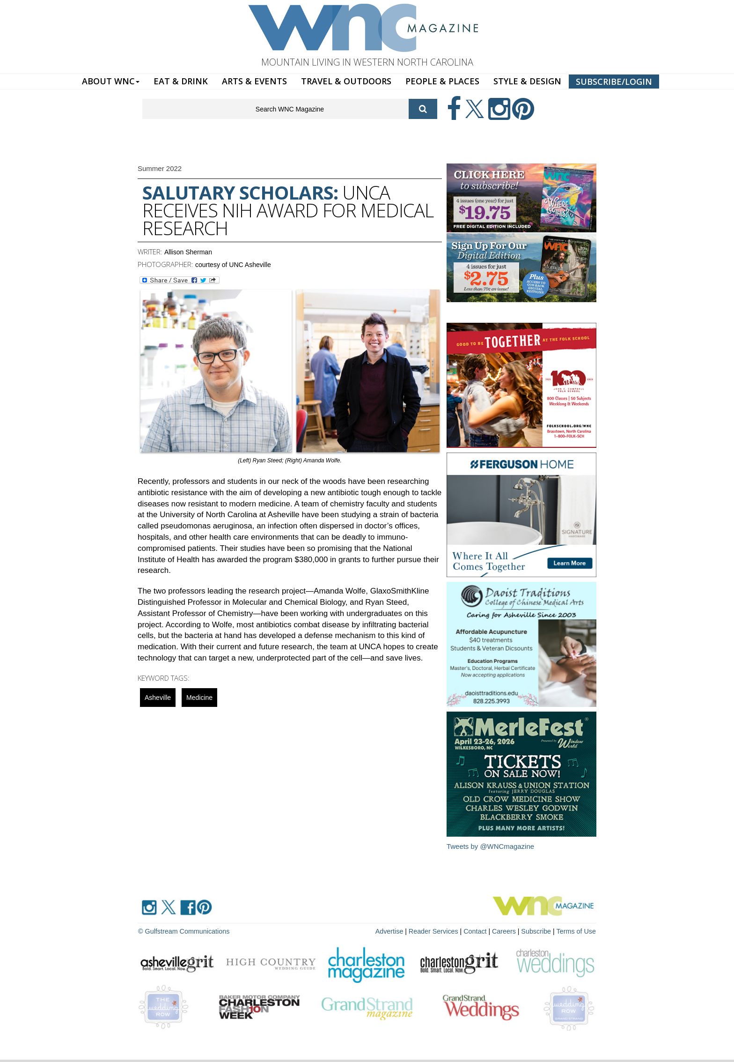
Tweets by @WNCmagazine (491, 846)
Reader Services (436, 931)
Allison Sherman (188, 252)
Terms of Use (577, 931)
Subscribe (538, 931)
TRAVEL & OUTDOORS (346, 81)
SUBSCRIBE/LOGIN (614, 81)
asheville (158, 697)
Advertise (393, 931)
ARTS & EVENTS (254, 81)
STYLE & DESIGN (527, 81)
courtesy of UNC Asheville (233, 264)
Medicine (199, 697)
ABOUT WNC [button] (110, 81)
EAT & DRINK (181, 81)
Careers (506, 931)
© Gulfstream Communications (183, 931)
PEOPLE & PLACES (442, 81)
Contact (477, 931)
